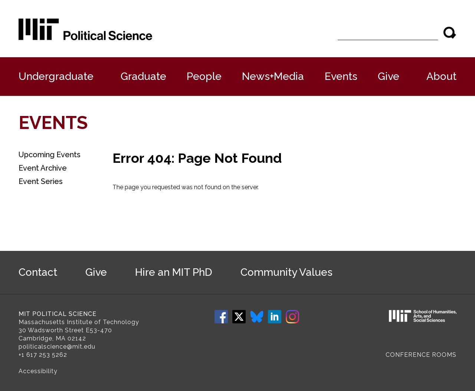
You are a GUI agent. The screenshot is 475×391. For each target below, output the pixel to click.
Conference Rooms (421, 354)
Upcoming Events (50, 154)
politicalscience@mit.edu (57, 346)
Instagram (292, 316)
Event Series (41, 181)
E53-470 (99, 330)
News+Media (273, 76)
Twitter (239, 316)
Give (388, 76)
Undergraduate (56, 76)
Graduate (143, 76)
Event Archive (43, 168)
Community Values (286, 272)
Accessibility (38, 371)
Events (341, 76)
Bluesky (256, 316)
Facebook (221, 316)
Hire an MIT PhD (173, 272)
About (441, 76)
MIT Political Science (57, 313)
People (204, 76)
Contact (38, 272)
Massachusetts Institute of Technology (79, 322)
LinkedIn (274, 316)
